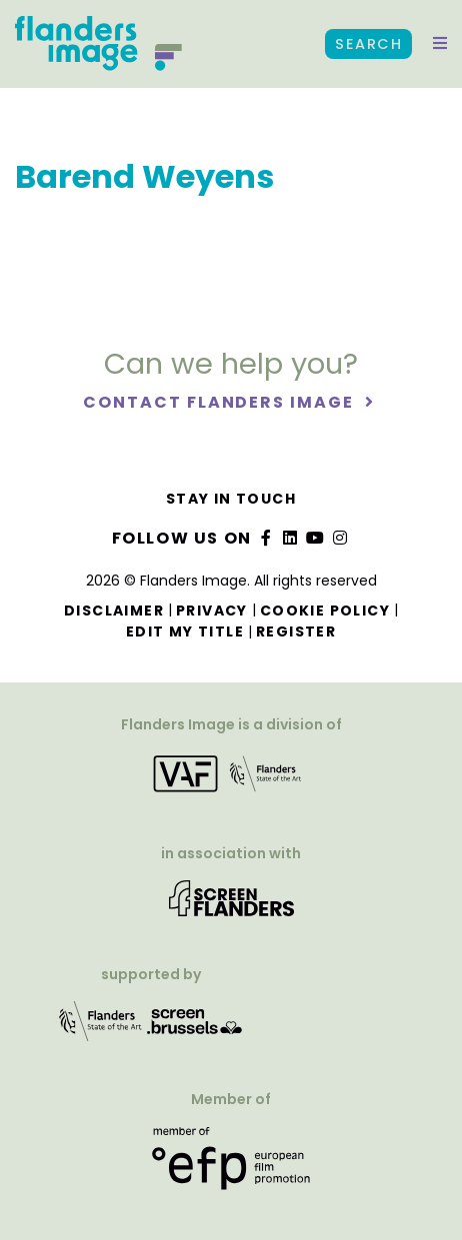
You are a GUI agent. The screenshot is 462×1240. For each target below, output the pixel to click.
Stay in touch (231, 499)
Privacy (212, 610)
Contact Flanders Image (220, 402)
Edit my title (185, 631)
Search (368, 44)
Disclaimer (114, 610)
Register (296, 631)
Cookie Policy (325, 610)
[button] (440, 44)
